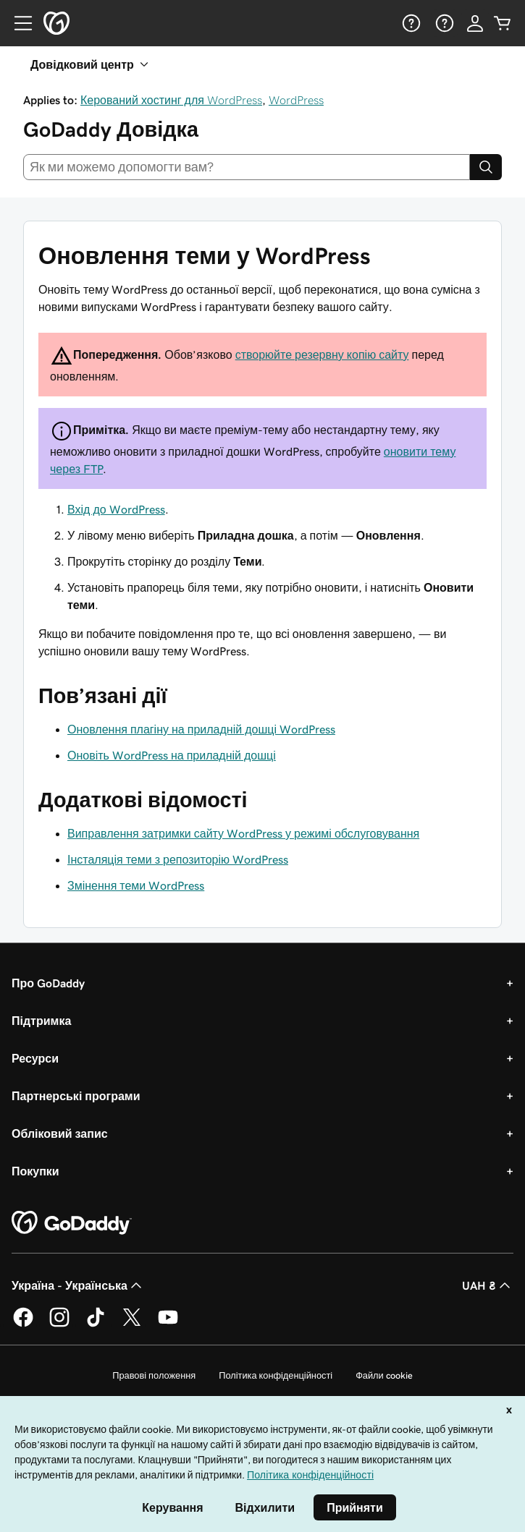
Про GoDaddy (48, 983)
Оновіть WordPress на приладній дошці (171, 755)
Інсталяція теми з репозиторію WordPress (177, 859)
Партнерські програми (76, 1096)
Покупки (35, 1171)
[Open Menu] (17, 23)
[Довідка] (410, 23)
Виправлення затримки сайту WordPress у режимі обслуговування (243, 833)
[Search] (486, 167)
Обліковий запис (60, 1133)
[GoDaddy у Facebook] (23, 1324)
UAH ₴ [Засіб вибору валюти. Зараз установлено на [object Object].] (487, 1285)
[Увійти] (475, 23)
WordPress (296, 100)
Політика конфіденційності (275, 1375)
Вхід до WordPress (116, 509)
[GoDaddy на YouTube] (168, 1324)
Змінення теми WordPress (135, 885)
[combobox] (246, 167)
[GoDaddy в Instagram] (59, 1324)
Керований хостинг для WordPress (171, 100)
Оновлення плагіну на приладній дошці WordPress (201, 729)
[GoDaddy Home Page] (72, 1223)
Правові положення (154, 1375)
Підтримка (41, 1020)
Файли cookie (384, 1375)
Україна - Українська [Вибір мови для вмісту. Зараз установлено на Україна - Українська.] (78, 1285)
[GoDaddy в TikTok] (95, 1324)
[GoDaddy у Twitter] (131, 1324)
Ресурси (35, 1058)
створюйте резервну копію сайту (322, 354)
